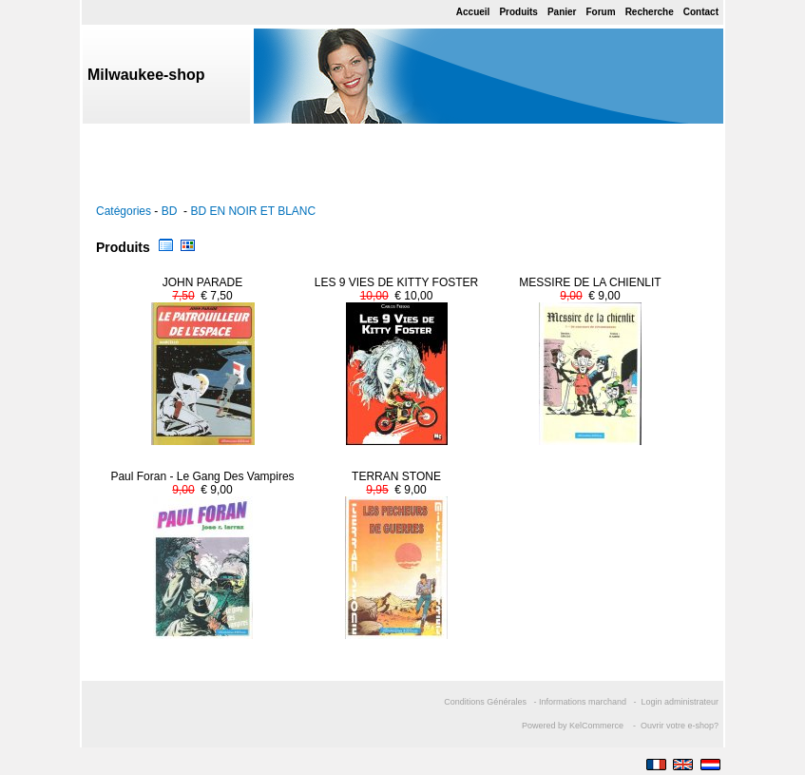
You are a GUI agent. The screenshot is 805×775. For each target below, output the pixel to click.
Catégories (123, 211)
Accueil (473, 12)
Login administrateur (680, 702)
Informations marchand (582, 702)
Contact (701, 12)
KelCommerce (597, 725)
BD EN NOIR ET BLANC (253, 211)
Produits (518, 12)
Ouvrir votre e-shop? (680, 725)
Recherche (649, 12)
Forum (601, 12)
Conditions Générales (485, 702)
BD (171, 211)
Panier (562, 12)
